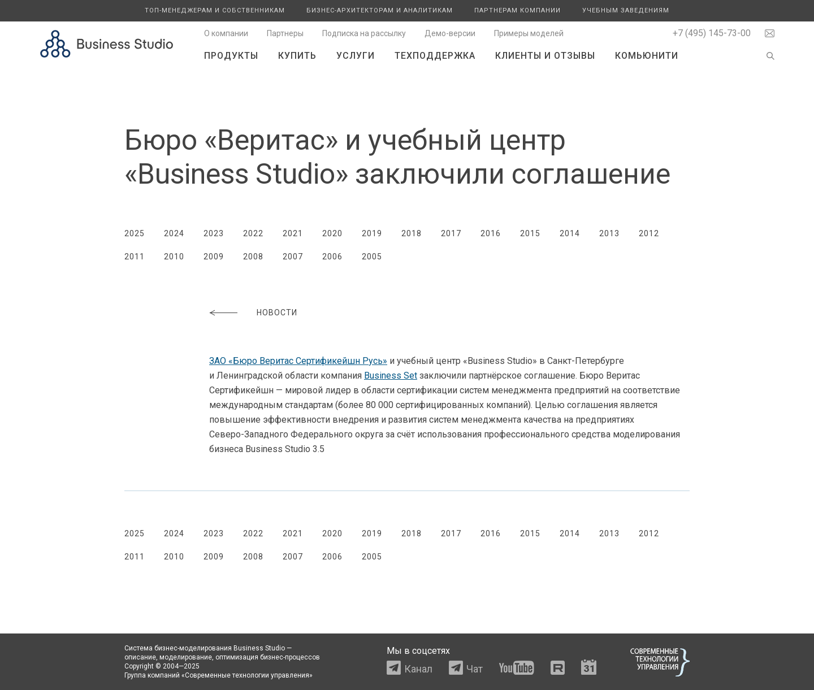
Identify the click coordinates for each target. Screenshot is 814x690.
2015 (530, 233)
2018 (411, 233)
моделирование (185, 657)
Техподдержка (435, 55)
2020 (332, 233)
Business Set (390, 375)
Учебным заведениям (625, 10)
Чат (474, 669)
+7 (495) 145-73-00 (712, 33)
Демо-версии (450, 33)
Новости (277, 312)
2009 (214, 256)
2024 (174, 233)
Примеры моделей (529, 33)
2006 (332, 256)
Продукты (231, 55)
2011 (134, 256)
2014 (570, 233)
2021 (293, 233)
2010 (174, 256)
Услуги (355, 55)
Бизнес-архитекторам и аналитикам (379, 10)
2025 (134, 233)
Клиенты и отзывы (545, 55)
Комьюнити (646, 55)
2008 (253, 256)
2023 (214, 233)
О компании (226, 33)
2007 (293, 256)
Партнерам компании (517, 10)
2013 (609, 233)
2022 (253, 233)
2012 (649, 233)
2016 (490, 233)
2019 (372, 233)
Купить (297, 55)
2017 (451, 233)
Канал (418, 669)
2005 (372, 256)
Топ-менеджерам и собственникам (215, 10)
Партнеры (285, 33)
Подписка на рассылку (364, 33)
